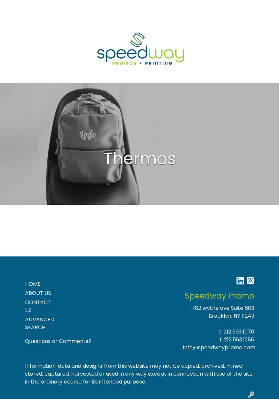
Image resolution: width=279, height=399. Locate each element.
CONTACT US (38, 306)
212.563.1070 (239, 331)
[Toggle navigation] (10, 75)
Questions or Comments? (58, 341)
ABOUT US (38, 293)
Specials (115, 7)
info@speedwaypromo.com (219, 347)
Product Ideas (71, 21)
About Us (38, 7)
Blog (93, 7)
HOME (33, 284)
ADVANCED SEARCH (39, 323)
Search (206, 7)
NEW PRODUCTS (27, 21)
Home (14, 7)
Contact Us (69, 7)
